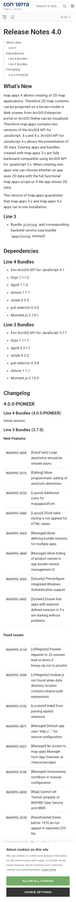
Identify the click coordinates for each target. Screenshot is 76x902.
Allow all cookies (38, 881)
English (7, 9)
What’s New (13, 42)
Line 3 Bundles (17, 64)
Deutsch (18, 9)
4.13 (64, 17)
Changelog (13, 69)
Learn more (49, 869)
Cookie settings (38, 892)
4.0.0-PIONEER (18, 75)
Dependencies (15, 53)
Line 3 (12, 48)
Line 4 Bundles (17, 58)
